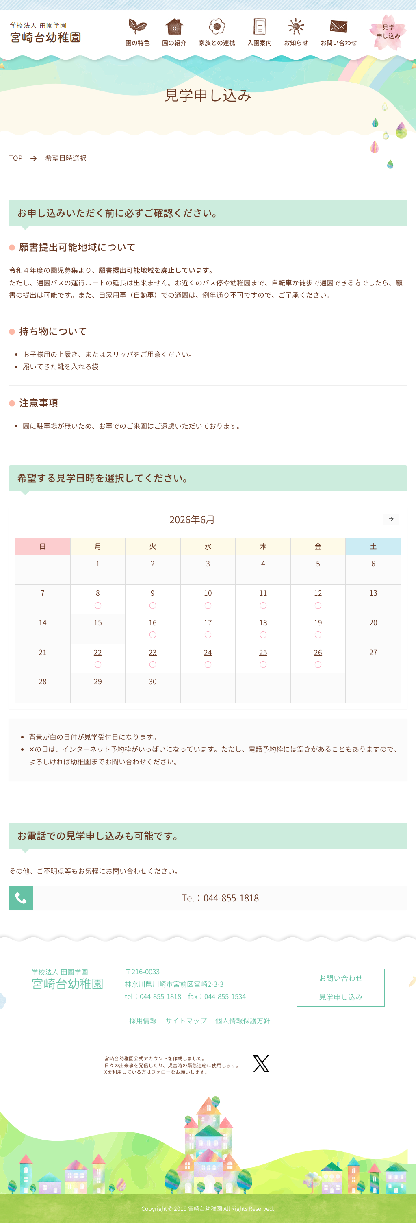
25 (263, 652)
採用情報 (143, 1020)
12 (318, 593)
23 (153, 652)
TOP (16, 158)
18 (263, 623)
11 (263, 593)
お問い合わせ (341, 978)
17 (208, 623)
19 (318, 623)
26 (318, 652)
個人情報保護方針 (243, 1020)
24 (208, 652)
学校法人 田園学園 (67, 979)
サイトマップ (186, 1020)
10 (208, 593)
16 (153, 623)
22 (98, 652)
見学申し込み (388, 31)
